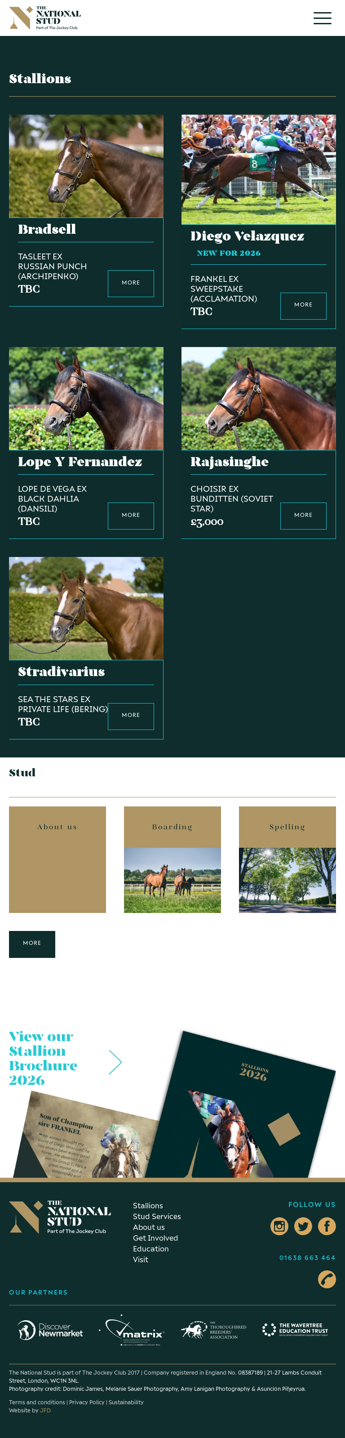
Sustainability (126, 1402)
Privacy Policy (87, 1402)
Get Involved (155, 1237)
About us (149, 1227)
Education (151, 1248)
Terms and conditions (37, 1402)
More (32, 942)
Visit (140, 1259)
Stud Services (157, 1216)
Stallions (148, 1205)
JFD (45, 1410)
